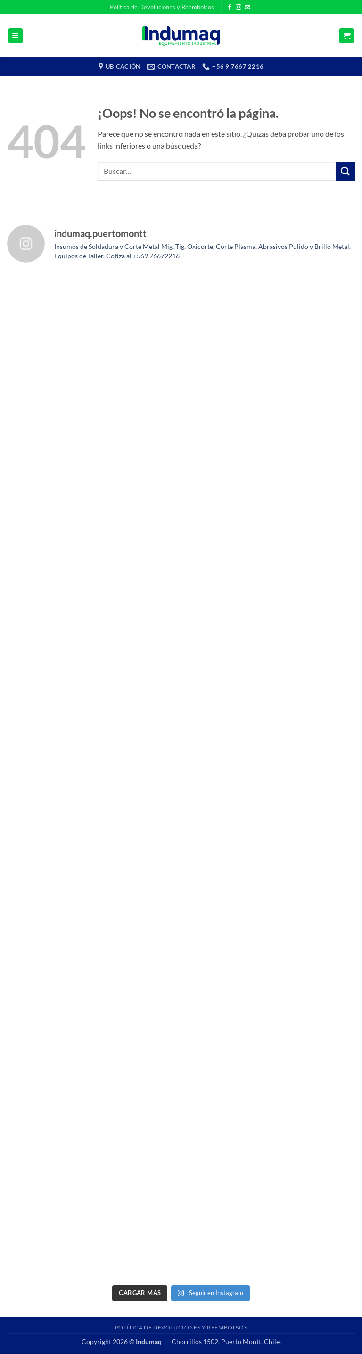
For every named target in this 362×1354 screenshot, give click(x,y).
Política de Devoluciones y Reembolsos (162, 7)
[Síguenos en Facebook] (229, 7)
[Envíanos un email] (247, 7)
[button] (15, 36)
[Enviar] (345, 171)
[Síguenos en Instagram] (238, 7)
